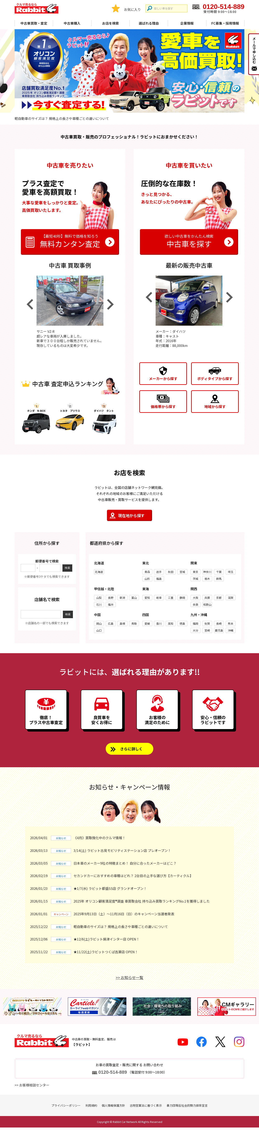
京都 (219, 598)
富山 (134, 598)
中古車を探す (189, 240)
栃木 (207, 579)
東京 (195, 572)
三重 (170, 598)
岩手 (159, 572)
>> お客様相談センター (32, 1087)
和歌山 (207, 604)
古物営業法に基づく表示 (146, 1108)
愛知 (147, 598)
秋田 (170, 572)
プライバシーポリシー (66, 1108)
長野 (110, 598)
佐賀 (207, 623)
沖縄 (230, 630)
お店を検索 (110, 23)
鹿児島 (219, 630)
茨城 (195, 579)
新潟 (122, 598)
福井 (110, 604)
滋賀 (230, 598)
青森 (147, 572)
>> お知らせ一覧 (129, 980)
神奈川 (207, 572)
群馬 (219, 579)
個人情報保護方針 (113, 1108)
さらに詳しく (131, 751)
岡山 (99, 623)
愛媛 (147, 623)
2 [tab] (129, 107)
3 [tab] (136, 107)
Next (110, 304)
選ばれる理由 (149, 23)
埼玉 (230, 572)
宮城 (182, 572)
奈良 (195, 604)
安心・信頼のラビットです (213, 721)
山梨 (99, 598)
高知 (170, 623)
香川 (159, 623)
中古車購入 (72, 23)
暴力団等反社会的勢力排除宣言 (187, 1108)
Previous (29, 304)
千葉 (219, 572)
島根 (122, 623)
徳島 (182, 623)
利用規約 (91, 1108)
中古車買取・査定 (33, 23)
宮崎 (207, 630)
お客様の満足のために (157, 721)
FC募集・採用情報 (225, 23)
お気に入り (132, 9)
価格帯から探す (163, 406)
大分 (195, 630)
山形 (147, 579)
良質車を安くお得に (102, 721)
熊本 (230, 623)
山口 (99, 630)
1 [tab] (122, 107)
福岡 (195, 623)
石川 (99, 604)
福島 (159, 579)
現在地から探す (131, 515)
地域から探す (215, 406)
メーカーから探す (163, 378)
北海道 (99, 572)
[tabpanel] (129, 71)
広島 (110, 623)
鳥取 (134, 623)
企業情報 (187, 23)
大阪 (195, 598)
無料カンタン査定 (70, 240)
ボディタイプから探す (214, 378)
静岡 (182, 598)
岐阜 (159, 598)
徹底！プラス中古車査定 (45, 721)
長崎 (219, 623)
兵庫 (207, 598)
